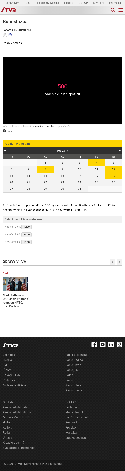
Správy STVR (13, 2)
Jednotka (9, 355)
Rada (6, 432)
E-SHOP (83, 2)
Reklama (71, 407)
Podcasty (9, 380)
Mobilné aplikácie (14, 385)
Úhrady (7, 437)
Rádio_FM (72, 370)
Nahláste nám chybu (45, 126)
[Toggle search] (112, 10)
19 (113, 175)
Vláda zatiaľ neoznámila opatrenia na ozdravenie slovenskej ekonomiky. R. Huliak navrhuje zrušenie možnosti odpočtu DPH (108, 310)
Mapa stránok (74, 412)
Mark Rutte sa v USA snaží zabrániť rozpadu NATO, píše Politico (15, 301)
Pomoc (8, 131)
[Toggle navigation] (121, 10)
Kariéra (7, 427)
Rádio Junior (73, 390)
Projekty (70, 427)
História (69, 2)
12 (113, 169)
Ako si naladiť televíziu (18, 412)
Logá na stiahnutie (77, 417)
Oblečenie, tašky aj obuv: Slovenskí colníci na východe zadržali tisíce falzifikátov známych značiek (77, 304)
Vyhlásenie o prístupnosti (19, 448)
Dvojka (7, 360)
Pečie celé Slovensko (48, 2)
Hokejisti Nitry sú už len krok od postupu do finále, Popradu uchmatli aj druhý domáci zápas (46, 304)
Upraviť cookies (75, 438)
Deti (28, 2)
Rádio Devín (73, 365)
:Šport (7, 370)
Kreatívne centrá (13, 442)
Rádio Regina (74, 360)
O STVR (8, 402)
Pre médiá (115, 2)
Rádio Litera (73, 385)
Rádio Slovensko (76, 355)
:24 (5, 365)
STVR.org (99, 2)
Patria (69, 375)
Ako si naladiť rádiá (15, 407)
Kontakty (71, 432)
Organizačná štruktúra (17, 417)
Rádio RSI (71, 380)
